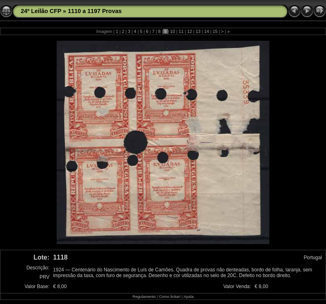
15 (215, 31)
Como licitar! (170, 296)
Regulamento (144, 296)
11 (181, 31)
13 (198, 31)
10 (172, 31)
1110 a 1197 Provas (94, 11)
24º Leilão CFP (41, 11)
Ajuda (188, 296)
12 (189, 31)
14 (206, 31)
